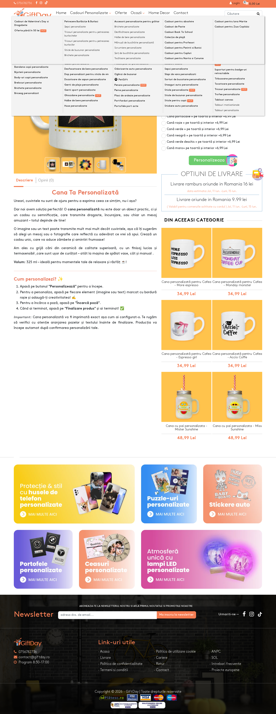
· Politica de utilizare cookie (175, 651)
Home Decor (159, 12)
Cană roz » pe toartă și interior (196, 91)
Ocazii (138, 13)
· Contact (161, 669)
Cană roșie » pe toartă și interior (197, 122)
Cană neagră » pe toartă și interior (199, 135)
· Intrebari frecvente (225, 663)
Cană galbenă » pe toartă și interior (199, 110)
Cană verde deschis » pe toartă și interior (203, 141)
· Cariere (160, 657)
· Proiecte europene (224, 669)
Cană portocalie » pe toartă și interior (201, 116)
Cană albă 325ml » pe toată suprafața (195, 67)
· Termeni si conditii (113, 669)
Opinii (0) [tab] (46, 180)
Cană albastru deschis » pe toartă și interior (205, 103)
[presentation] (23, 103)
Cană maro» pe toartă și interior (197, 148)
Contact (181, 12)
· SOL (213, 657)
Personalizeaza (213, 160)
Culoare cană (172, 61)
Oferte (121, 12)
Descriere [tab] (24, 180)
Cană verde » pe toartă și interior (198, 129)
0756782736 (24, 3)
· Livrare (104, 657)
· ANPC (215, 651)
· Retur (159, 663)
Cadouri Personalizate (90, 13)
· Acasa (103, 651)
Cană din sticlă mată (189, 84)
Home (61, 12)
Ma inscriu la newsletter (194, 614)
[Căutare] (258, 14)
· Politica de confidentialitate (120, 663)
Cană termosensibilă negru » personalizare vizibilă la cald (213, 76)
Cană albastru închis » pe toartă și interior (204, 97)
